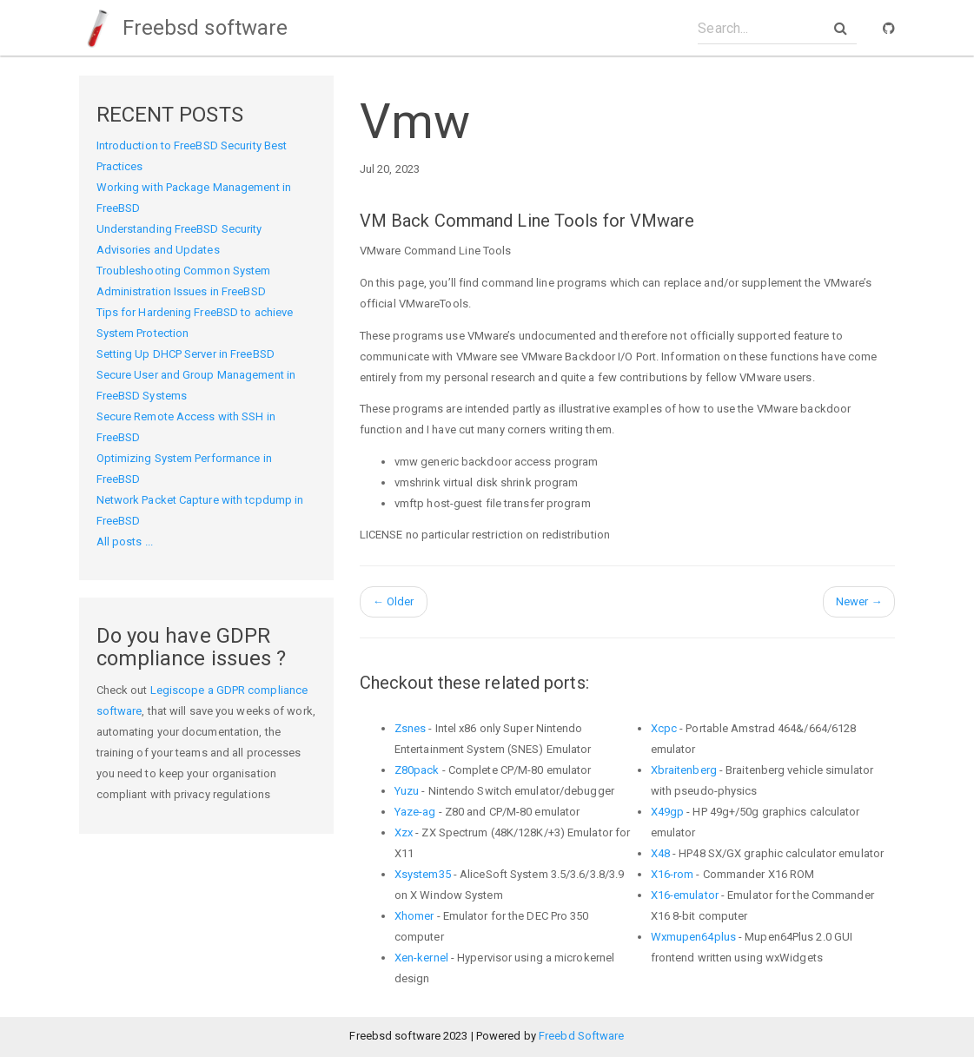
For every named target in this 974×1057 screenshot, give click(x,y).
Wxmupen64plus (693, 936)
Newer (859, 601)
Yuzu (406, 790)
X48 (660, 853)
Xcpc (664, 728)
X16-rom (672, 874)
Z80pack (417, 769)
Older (393, 601)
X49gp (668, 811)
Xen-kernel (421, 957)
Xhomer (414, 915)
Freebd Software (582, 1035)
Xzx (403, 832)
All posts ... (124, 541)
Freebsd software (183, 28)
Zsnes (410, 728)
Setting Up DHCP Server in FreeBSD (185, 353)
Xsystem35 (422, 874)
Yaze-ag (415, 811)
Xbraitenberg (684, 769)
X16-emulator (685, 895)
